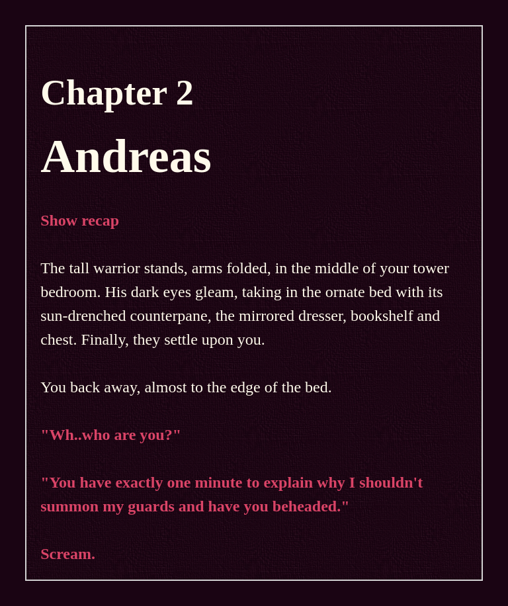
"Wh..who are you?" (110, 434)
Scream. (67, 553)
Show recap (79, 220)
